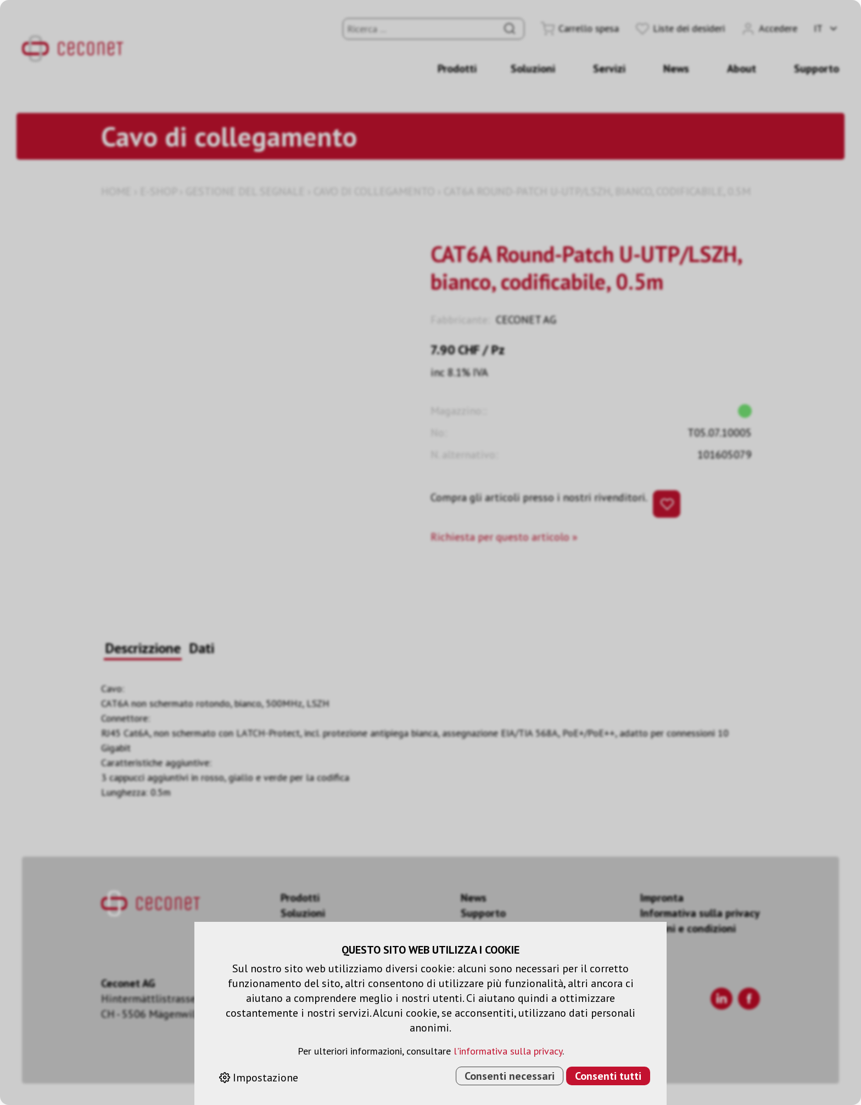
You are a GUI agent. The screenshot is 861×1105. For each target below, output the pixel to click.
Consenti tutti (608, 1076)
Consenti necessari (510, 1076)
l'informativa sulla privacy (508, 1051)
